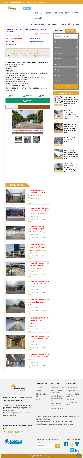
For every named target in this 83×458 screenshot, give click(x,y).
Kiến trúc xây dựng (37, 24)
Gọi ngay (27, 100)
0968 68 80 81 (16, 2)
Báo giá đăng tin (71, 387)
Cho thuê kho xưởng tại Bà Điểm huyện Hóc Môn (39, 337)
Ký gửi (76, 24)
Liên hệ (38, 391)
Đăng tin (27, 8)
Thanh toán (70, 399)
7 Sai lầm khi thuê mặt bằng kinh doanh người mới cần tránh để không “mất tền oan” (71, 101)
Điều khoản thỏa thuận (56, 404)
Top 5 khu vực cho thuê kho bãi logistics (70, 140)
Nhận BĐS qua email (71, 403)
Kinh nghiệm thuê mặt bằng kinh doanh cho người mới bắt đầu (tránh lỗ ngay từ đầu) (71, 115)
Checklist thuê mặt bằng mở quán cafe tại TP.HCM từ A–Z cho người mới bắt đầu (70, 128)
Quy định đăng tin (57, 408)
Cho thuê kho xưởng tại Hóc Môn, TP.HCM (39, 264)
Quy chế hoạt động (57, 387)
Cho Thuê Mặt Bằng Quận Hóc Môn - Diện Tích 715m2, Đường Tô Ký (39, 246)
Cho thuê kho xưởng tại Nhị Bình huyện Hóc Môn (39, 356)
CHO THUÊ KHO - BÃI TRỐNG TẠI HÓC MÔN (37, 191)
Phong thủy (66, 24)
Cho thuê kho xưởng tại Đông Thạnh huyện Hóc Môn (39, 319)
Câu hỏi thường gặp (41, 395)
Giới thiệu (39, 387)
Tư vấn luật (53, 24)
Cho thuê (48, 13)
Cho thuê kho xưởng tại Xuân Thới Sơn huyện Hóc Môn (39, 283)
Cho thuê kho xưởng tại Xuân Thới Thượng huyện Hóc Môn (39, 301)
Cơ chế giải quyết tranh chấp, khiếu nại (57, 398)
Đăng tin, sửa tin (72, 391)
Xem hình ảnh (12, 107)
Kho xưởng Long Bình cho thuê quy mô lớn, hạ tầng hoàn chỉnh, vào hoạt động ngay (71, 154)
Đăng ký (38, 13)
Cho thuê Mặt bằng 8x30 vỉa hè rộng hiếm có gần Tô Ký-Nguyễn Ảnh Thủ (39, 210)
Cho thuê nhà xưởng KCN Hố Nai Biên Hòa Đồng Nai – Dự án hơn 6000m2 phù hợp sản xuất (70, 168)
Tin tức (76, 13)
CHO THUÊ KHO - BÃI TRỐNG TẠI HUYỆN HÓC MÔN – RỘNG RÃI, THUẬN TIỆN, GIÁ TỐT (38, 228)
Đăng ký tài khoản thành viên (72, 395)
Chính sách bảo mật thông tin (56, 392)
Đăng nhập (37, 18)
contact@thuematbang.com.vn (39, 2)
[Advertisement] (27, 164)
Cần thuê (59, 13)
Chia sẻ (44, 96)
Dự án (67, 13)
